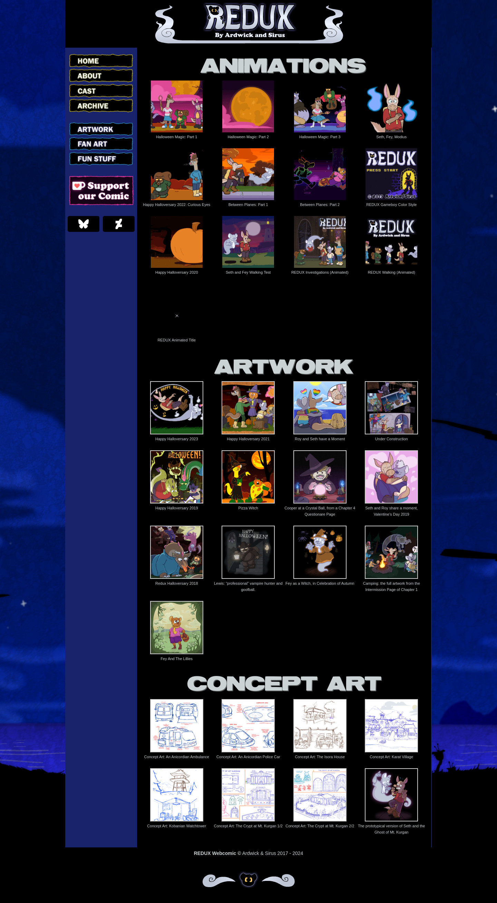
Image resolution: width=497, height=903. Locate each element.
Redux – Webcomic (248, 24)
